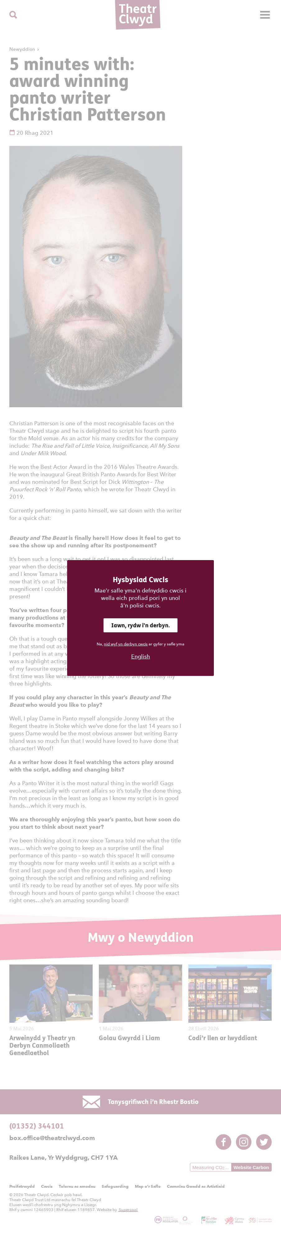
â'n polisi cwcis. (140, 605)
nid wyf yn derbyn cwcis (126, 644)
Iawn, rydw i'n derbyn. (140, 625)
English (140, 656)
